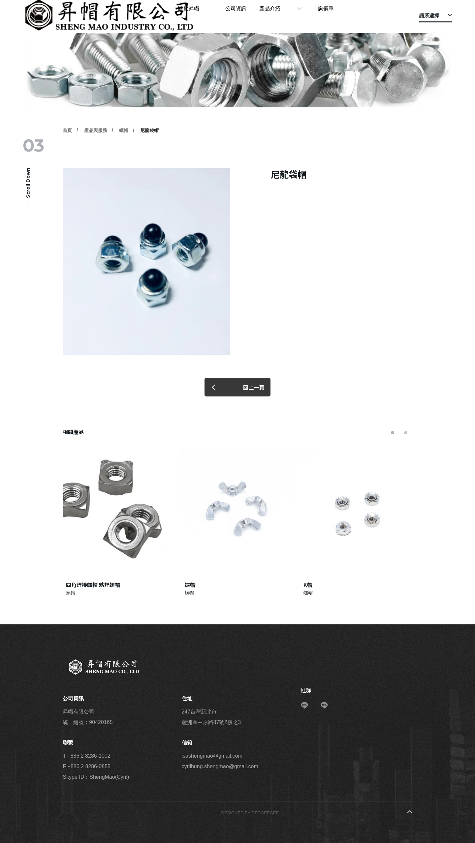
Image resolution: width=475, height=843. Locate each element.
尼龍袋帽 (149, 147)
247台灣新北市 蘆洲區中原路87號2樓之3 (211, 717)
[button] (392, 432)
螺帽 (123, 147)
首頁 (67, 147)
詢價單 (334, 15)
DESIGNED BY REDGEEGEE (250, 812)
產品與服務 (95, 147)
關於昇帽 (233, 15)
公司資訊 (263, 15)
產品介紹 (294, 15)
